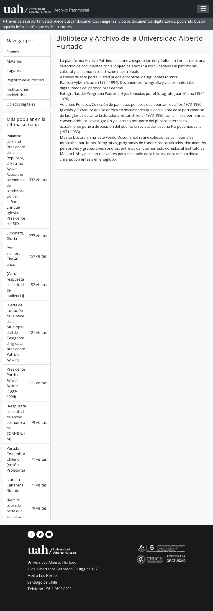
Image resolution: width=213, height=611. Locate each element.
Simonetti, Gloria (27, 236)
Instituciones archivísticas (18, 92)
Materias (14, 61)
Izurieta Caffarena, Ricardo (27, 485)
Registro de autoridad (25, 79)
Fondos (13, 51)
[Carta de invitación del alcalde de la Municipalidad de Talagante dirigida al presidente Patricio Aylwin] (27, 332)
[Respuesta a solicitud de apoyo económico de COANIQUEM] (27, 422)
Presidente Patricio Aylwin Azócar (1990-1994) (27, 383)
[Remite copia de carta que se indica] (27, 508)
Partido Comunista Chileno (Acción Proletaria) (27, 459)
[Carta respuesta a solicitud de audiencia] (27, 284)
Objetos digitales (21, 104)
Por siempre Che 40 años (27, 256)
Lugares (14, 70)
